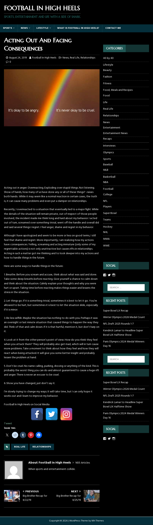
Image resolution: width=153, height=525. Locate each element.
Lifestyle (42, 28)
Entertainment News (115, 133)
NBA (105, 182)
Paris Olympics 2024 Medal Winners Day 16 (123, 343)
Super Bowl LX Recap (115, 310)
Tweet (8, 423)
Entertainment (111, 128)
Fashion (107, 77)
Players (107, 207)
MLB (105, 170)
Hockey (107, 227)
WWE (106, 245)
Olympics (108, 152)
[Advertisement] (52, 158)
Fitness (107, 83)
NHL (105, 232)
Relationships (88, 58)
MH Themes (98, 521)
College (107, 195)
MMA (106, 239)
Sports (7, 28)
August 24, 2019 (18, 58)
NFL (105, 201)
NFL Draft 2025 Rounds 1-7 (118, 324)
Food (106, 96)
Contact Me (113, 28)
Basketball (109, 177)
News (24, 28)
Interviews (109, 146)
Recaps (107, 139)
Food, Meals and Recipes (118, 90)
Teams (107, 219)
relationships (41, 447)
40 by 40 (108, 58)
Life (105, 102)
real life (19, 447)
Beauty (107, 70)
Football (108, 189)
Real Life (74, 58)
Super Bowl (110, 213)
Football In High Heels (44, 58)
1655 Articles (82, 463)
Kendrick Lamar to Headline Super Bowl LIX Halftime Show (123, 332)
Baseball (108, 165)
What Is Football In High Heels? (78, 28)
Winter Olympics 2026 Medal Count (124, 317)
